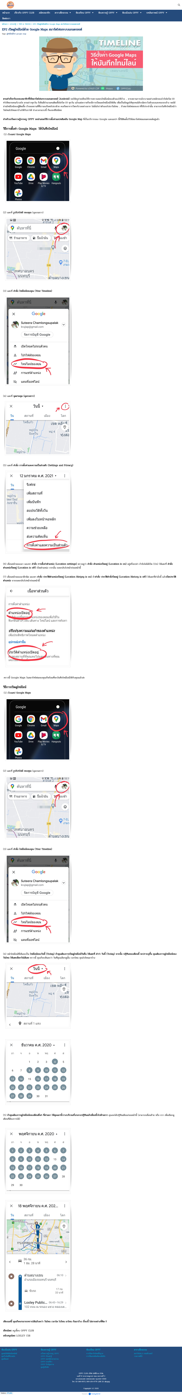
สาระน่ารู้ (13, 24)
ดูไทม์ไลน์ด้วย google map (16, 33)
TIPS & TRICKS (25, 24)
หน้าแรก (5, 24)
